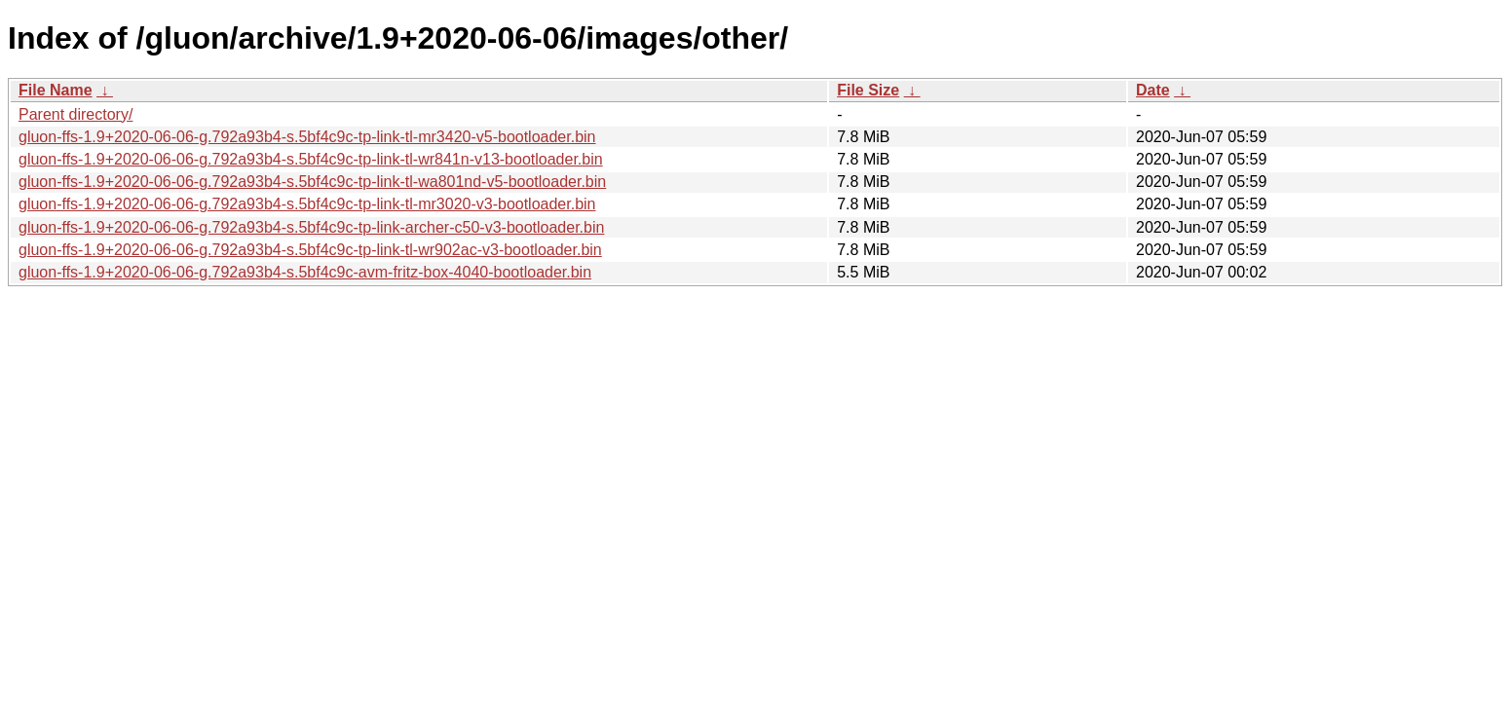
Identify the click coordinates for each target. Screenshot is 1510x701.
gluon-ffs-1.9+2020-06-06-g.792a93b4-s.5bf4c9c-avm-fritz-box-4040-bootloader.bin (305, 272)
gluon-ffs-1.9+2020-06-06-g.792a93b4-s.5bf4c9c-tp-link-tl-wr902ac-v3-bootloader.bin (310, 249)
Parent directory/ (75, 114)
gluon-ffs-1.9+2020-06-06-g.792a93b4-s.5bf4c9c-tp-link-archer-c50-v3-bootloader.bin (311, 227)
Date (1153, 90)
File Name (56, 90)
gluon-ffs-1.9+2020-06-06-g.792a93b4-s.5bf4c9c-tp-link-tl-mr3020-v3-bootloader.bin (307, 204)
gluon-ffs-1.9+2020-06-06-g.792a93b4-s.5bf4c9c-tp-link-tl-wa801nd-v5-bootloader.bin (312, 181)
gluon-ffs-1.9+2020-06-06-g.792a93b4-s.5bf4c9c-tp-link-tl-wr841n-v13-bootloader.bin (311, 159)
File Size (868, 90)
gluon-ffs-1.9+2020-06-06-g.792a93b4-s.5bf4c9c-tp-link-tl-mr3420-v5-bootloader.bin (307, 137)
